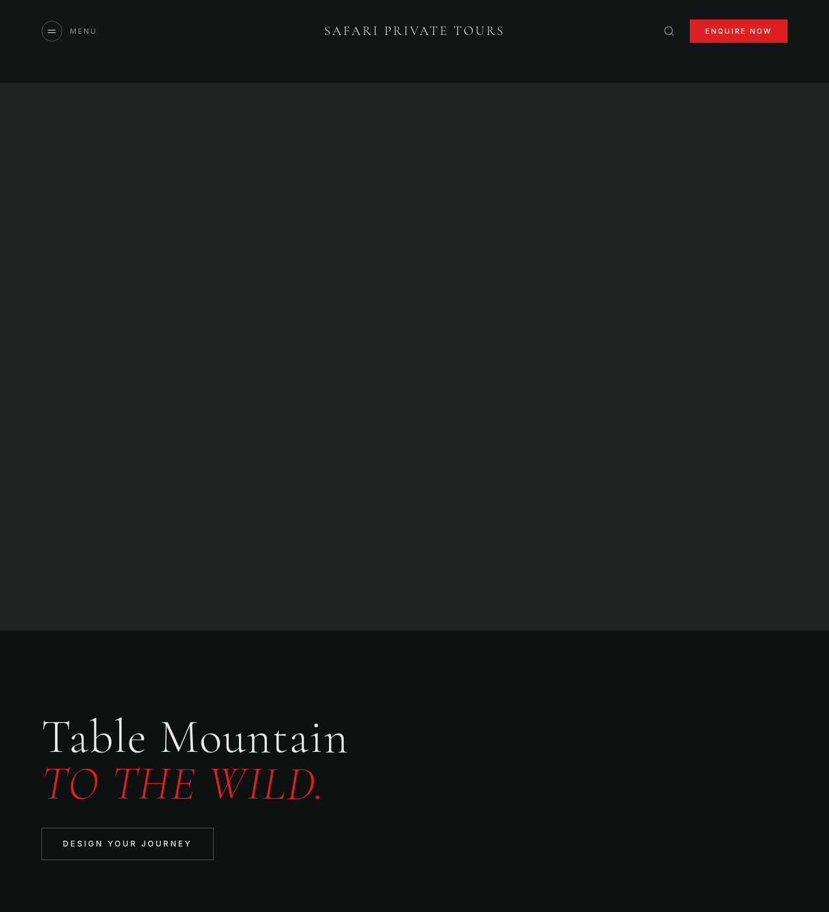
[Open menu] (69, 31)
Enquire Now (738, 31)
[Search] (669, 31)
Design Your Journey (127, 843)
